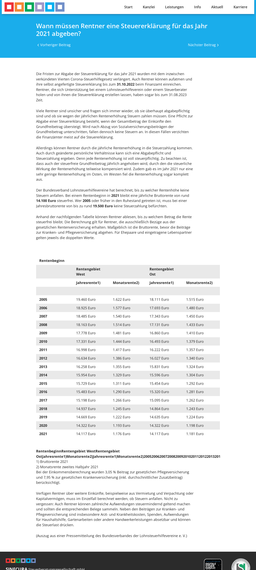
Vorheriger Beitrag (55, 44)
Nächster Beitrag (202, 44)
